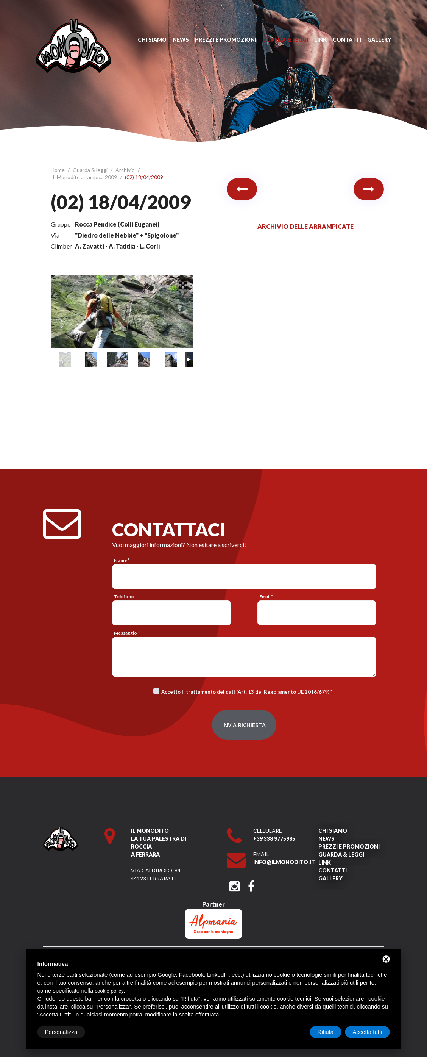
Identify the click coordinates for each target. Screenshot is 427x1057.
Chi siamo (152, 39)
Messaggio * (127, 633)
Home (58, 170)
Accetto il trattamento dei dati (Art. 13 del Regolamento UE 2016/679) (245, 692)
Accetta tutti (367, 1032)
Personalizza (61, 1032)
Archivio (125, 170)
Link (320, 39)
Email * (266, 596)
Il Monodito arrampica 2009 (85, 177)
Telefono (124, 596)
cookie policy (109, 991)
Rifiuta (326, 1032)
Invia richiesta (244, 725)
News (181, 39)
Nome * (121, 560)
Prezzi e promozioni (225, 39)
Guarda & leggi (285, 39)
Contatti (347, 39)
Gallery (379, 39)
